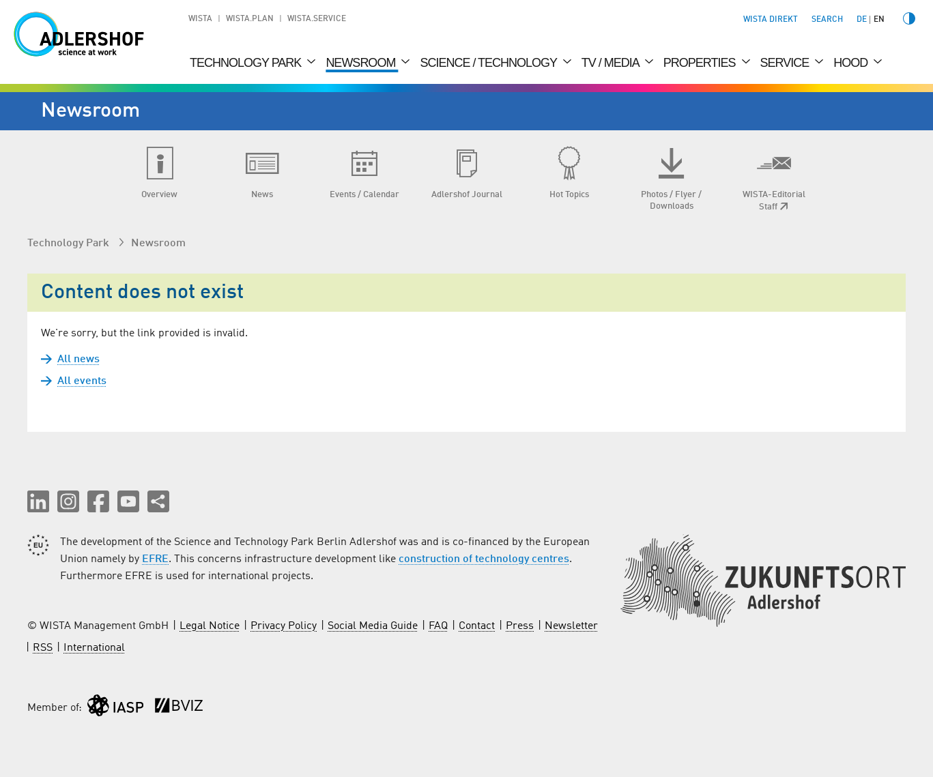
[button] (38, 501)
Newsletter (571, 626)
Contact (477, 626)
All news (78, 359)
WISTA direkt (770, 20)
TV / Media (612, 63)
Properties (700, 63)
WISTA (200, 19)
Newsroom (362, 63)
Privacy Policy (283, 626)
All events (81, 381)
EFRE (155, 559)
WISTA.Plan (250, 19)
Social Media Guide (373, 626)
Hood (851, 63)
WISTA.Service (316, 19)
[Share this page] (158, 501)
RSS (43, 648)
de (862, 20)
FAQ (438, 626)
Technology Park (247, 63)
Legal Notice (210, 626)
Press (520, 626)
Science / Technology (489, 63)
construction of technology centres (484, 559)
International (94, 648)
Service (786, 63)
